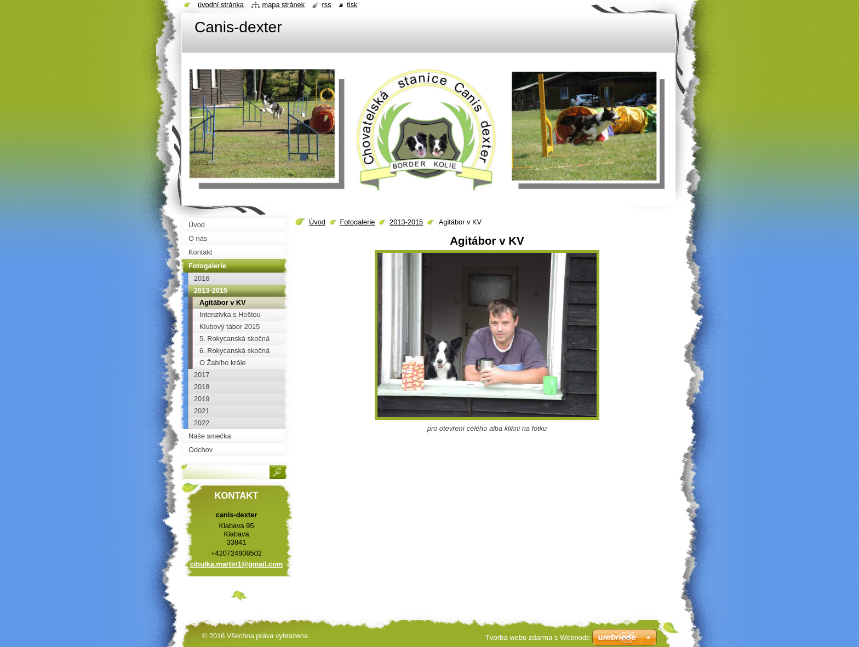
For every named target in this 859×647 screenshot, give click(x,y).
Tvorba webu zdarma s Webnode (537, 637)
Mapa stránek (283, 5)
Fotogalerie (357, 222)
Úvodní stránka (221, 5)
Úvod (317, 222)
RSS (326, 5)
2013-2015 (406, 222)
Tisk (352, 5)
